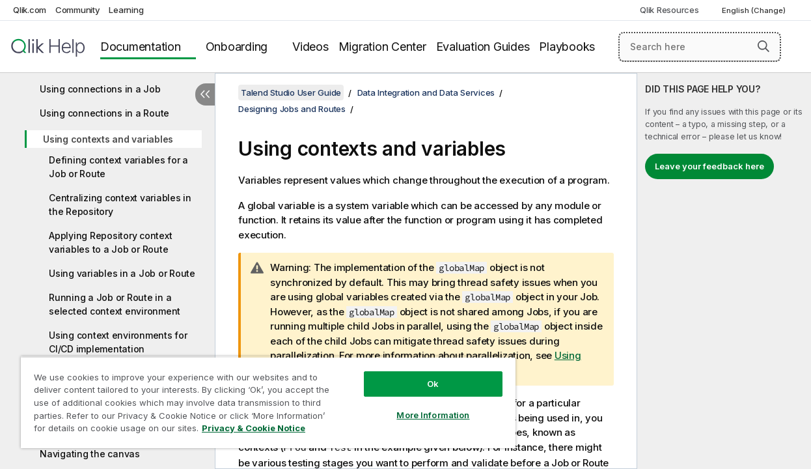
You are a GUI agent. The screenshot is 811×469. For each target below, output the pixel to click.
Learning (126, 10)
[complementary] (724, 271)
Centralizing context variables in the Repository (120, 204)
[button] (763, 46)
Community (77, 10)
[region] (268, 402)
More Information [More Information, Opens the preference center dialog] (432, 415)
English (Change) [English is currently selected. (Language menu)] (755, 10)
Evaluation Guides (483, 46)
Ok (433, 383)
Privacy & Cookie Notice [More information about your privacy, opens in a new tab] (253, 428)
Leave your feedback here (709, 166)
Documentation (140, 46)
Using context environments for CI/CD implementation (118, 342)
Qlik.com (29, 10)
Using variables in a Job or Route (122, 273)
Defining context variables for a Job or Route (118, 166)
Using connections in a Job (100, 88)
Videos (310, 46)
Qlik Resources (669, 10)
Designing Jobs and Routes (292, 109)
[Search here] (700, 47)
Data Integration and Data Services (426, 92)
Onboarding (237, 46)
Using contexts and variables (108, 139)
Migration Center (382, 46)
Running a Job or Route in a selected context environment (114, 304)
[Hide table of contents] (205, 94)
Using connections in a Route (104, 113)
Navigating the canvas (90, 453)
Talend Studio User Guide (291, 92)
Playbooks (567, 46)
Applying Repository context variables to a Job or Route (110, 242)
